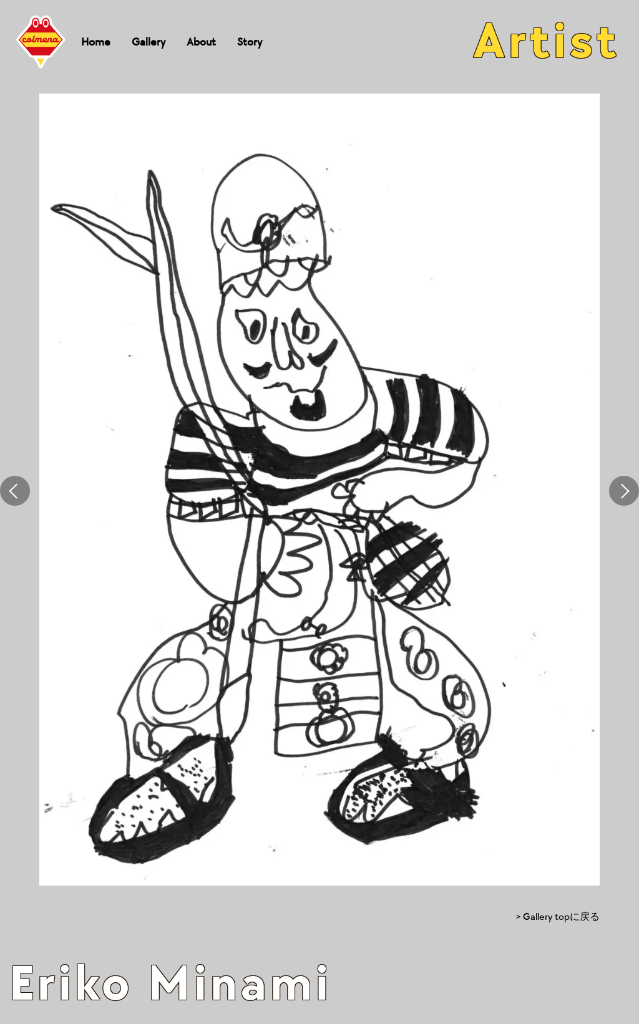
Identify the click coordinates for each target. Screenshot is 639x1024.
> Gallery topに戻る (558, 917)
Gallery (148, 42)
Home (95, 42)
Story (249, 42)
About (201, 42)
